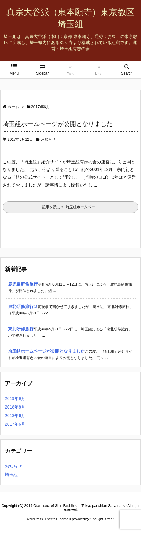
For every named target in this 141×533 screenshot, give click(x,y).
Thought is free (101, 519)
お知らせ (48, 139)
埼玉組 (11, 474)
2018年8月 (15, 407)
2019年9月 (15, 398)
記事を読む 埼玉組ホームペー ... (70, 207)
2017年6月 (15, 424)
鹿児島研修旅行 (23, 284)
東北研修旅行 (21, 328)
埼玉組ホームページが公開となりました (58, 123)
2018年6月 (15, 415)
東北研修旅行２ (23, 306)
